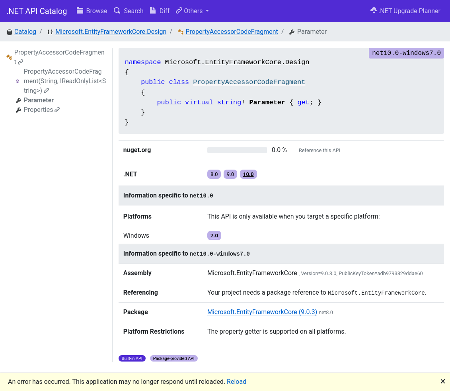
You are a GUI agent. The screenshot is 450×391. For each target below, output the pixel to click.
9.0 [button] (230, 174)
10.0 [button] (248, 174)
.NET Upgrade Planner (405, 11)
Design (297, 62)
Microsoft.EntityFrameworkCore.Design (110, 31)
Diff (159, 11)
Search (129, 11)
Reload (236, 381)
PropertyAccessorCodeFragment (231, 31)
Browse (92, 11)
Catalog (25, 31)
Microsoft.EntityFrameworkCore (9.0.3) (262, 312)
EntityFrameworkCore (243, 62)
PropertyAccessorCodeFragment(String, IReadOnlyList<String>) (65, 81)
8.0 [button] (214, 174)
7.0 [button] (214, 236)
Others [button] (190, 11)
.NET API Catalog (36, 11)
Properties (42, 109)
